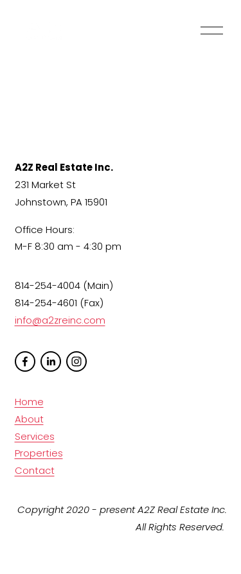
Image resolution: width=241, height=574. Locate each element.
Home (29, 401)
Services (35, 436)
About (29, 419)
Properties (39, 453)
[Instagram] (76, 361)
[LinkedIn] (50, 361)
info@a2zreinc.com (60, 320)
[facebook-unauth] (25, 361)
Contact (35, 470)
